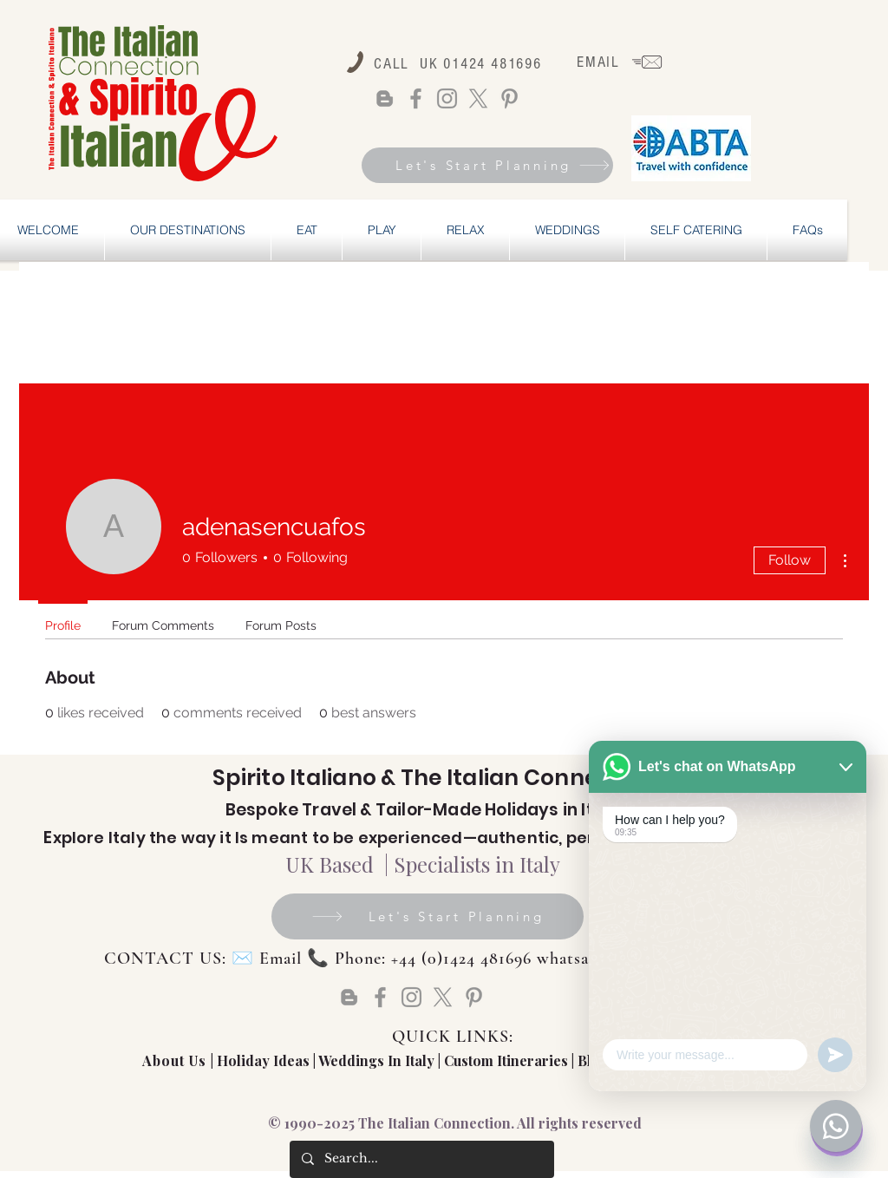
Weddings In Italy (378, 1060)
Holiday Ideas (265, 1060)
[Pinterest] (509, 98)
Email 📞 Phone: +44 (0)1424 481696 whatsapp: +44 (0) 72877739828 (514, 958)
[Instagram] (447, 98)
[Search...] (421, 1159)
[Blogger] (384, 98)
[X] (478, 98)
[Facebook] (415, 98)
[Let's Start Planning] (487, 165)
